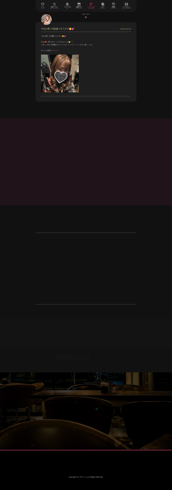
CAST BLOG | (71, 356)
